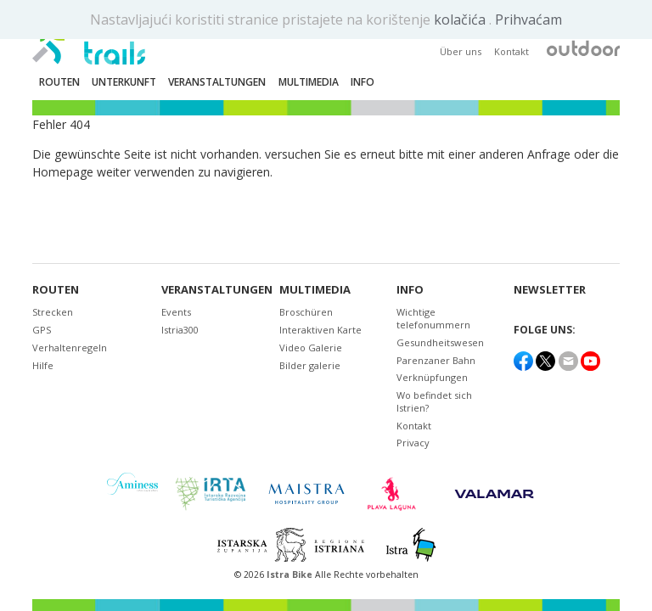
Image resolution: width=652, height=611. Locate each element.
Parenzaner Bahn (435, 360)
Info (410, 289)
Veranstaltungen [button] (217, 82)
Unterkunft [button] (124, 82)
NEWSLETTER (550, 289)
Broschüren (306, 312)
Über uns (460, 51)
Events (176, 312)
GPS (41, 329)
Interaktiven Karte (320, 329)
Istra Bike (291, 574)
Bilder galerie (309, 365)
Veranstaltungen (214, 289)
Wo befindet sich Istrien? (434, 401)
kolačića (461, 19)
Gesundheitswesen (440, 342)
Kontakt (511, 51)
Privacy (413, 442)
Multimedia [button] (308, 82)
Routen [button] (59, 82)
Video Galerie (310, 347)
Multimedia (315, 289)
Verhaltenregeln (69, 347)
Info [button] (362, 82)
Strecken (52, 312)
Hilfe (42, 365)
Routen (55, 289)
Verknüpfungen (432, 377)
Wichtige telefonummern (433, 318)
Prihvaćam (528, 19)
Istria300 (180, 329)
